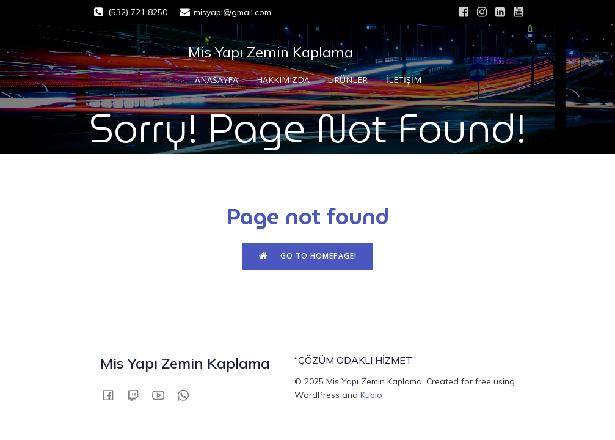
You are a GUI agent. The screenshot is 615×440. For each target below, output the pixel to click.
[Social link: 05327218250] (187, 394)
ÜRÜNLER (348, 80)
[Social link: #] (463, 12)
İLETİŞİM (403, 80)
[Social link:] (112, 394)
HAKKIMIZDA (283, 80)
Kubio (371, 394)
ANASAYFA (216, 80)
